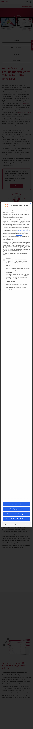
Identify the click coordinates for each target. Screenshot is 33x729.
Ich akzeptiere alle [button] (16, 504)
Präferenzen (7, 524)
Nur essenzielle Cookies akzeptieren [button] (16, 514)
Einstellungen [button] (19, 235)
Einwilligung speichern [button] (16, 509)
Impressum (26, 524)
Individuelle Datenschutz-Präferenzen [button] (16, 519)
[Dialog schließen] (30, 203)
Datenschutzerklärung (23, 230)
